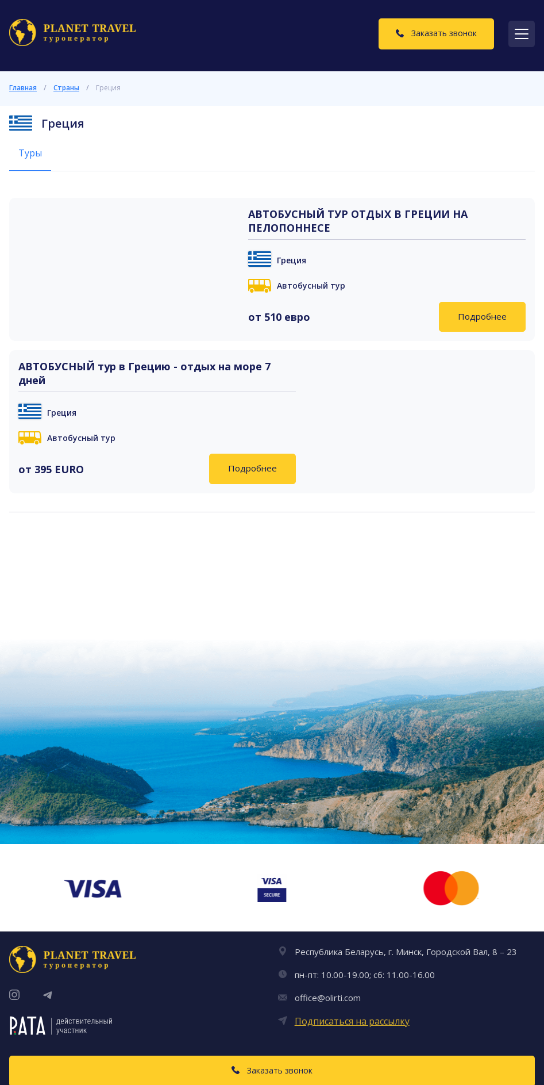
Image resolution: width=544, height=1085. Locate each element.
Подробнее (482, 316)
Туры (30, 153)
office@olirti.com (328, 997)
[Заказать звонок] (436, 33)
